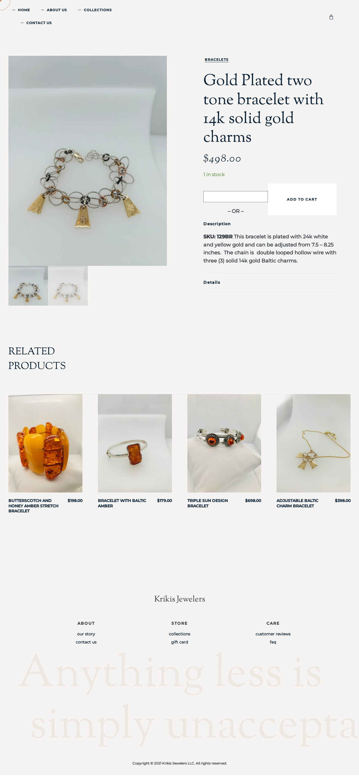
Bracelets (217, 59)
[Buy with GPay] (235, 196)
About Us (57, 10)
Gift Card (179, 642)
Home (24, 10)
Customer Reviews (273, 634)
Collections (98, 10)
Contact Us (39, 23)
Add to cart (302, 199)
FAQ (273, 642)
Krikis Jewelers (179, 600)
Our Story (86, 634)
